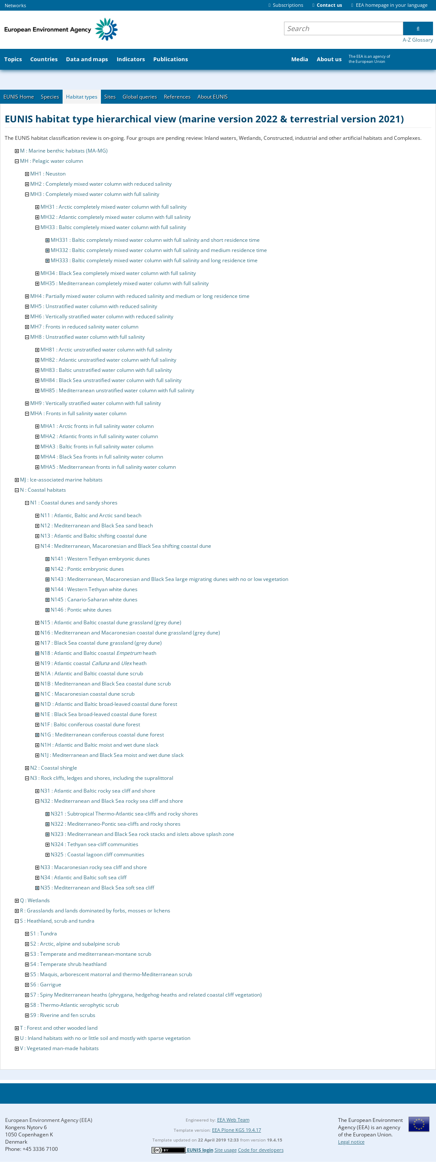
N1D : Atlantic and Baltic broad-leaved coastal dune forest (108, 704)
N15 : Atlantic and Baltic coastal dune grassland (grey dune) (110, 622)
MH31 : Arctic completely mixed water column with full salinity (113, 206)
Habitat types (82, 96)
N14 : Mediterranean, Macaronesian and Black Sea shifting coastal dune (125, 546)
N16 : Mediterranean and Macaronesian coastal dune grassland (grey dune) (130, 632)
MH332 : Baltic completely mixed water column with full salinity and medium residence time (159, 250)
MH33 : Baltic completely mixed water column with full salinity (113, 227)
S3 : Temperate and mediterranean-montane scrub (90, 953)
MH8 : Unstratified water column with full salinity (87, 336)
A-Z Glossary (418, 39)
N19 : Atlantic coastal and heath (93, 663)
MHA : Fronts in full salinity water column (78, 413)
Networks (15, 5)
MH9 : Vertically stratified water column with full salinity (95, 403)
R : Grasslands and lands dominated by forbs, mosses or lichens (95, 910)
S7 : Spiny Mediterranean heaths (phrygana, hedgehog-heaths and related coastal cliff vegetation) (146, 994)
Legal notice (351, 1142)
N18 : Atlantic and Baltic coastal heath (98, 653)
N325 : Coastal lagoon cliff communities (97, 854)
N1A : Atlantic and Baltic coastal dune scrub (91, 673)
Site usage (226, 1150)
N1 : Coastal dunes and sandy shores (74, 502)
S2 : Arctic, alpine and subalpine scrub (75, 943)
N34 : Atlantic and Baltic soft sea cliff (83, 877)
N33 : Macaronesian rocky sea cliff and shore (93, 867)
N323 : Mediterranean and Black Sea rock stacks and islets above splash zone (142, 834)
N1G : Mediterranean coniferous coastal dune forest (102, 734)
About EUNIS (213, 96)
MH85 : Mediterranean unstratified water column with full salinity (117, 390)
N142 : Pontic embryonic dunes (87, 568)
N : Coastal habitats (43, 489)
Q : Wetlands (35, 900)
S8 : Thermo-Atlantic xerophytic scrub (74, 1004)
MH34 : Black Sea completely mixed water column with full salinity (118, 273)
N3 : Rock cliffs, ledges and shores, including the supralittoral (101, 778)
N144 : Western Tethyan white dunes (94, 589)
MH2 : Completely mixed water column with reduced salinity (101, 183)
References (177, 96)
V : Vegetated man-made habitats (59, 1048)
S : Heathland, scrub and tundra (57, 920)
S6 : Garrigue (45, 984)
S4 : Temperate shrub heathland (68, 964)
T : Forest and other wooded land (59, 1027)
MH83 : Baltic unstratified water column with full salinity (106, 370)
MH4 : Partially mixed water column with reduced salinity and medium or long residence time (140, 296)
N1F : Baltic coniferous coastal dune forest (90, 724)
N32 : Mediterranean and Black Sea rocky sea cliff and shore (111, 800)
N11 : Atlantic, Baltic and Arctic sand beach (90, 515)
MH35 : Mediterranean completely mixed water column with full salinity (124, 283)
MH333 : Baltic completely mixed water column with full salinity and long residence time (154, 260)
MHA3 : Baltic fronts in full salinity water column (96, 446)
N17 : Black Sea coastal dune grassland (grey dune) (101, 642)
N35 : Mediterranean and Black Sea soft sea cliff (97, 887)
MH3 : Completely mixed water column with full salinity (94, 194)
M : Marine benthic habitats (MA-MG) (64, 150)
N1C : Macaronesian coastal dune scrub (87, 693)
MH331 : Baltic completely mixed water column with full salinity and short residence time (155, 240)
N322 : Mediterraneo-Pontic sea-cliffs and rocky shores (116, 823)
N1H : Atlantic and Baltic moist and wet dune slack (99, 744)
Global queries (140, 96)
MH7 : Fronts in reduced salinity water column (84, 326)
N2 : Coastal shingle (53, 767)
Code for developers (261, 1150)
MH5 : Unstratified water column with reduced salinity (93, 306)
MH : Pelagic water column (51, 160)
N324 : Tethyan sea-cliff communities (94, 844)
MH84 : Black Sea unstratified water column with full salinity (110, 380)
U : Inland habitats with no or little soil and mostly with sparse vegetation (105, 1038)
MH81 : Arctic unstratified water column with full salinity (106, 349)
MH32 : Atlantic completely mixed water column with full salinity (115, 217)
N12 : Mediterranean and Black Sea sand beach (96, 525)
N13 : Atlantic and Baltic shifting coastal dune (93, 535)
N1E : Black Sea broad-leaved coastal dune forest (98, 714)
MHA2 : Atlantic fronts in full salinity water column (99, 436)
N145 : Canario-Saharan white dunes (94, 599)
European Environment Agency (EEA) (48, 1120)
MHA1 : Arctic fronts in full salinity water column (97, 426)
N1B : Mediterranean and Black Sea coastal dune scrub (105, 683)
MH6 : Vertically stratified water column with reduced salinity (101, 316)
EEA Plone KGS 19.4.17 (236, 1130)
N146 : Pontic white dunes (81, 609)
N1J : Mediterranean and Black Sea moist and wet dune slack (112, 755)
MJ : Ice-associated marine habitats (61, 479)
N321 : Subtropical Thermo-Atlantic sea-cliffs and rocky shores (124, 813)
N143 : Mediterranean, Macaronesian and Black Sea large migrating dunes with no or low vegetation (169, 579)
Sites (110, 96)
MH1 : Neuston (48, 173)
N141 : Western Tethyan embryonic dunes (100, 558)
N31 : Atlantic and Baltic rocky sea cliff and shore (97, 790)
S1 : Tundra (43, 933)
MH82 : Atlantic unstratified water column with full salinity (108, 359)
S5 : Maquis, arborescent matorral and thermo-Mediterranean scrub (111, 974)
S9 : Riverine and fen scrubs (62, 1015)
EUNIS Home (18, 96)
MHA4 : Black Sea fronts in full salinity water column (101, 456)
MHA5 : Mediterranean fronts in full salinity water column (108, 466)
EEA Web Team (233, 1119)
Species (50, 96)
